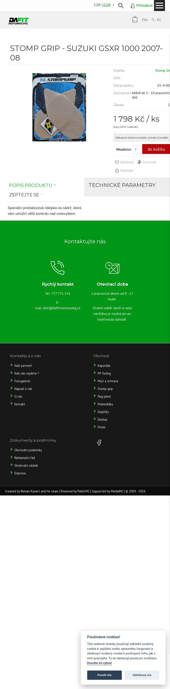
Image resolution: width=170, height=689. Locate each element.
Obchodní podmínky (28, 450)
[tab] (32, 185)
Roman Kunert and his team (39, 491)
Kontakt (19, 404)
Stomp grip (105, 389)
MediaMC (117, 491)
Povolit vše (104, 675)
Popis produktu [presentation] (30, 185)
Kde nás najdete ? (26, 373)
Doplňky (103, 412)
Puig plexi (104, 396)
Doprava (20, 473)
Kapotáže (104, 366)
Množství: (124, 149)
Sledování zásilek (26, 465)
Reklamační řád (24, 458)
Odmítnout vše (142, 675)
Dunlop (102, 419)
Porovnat (146, 162)
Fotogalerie (22, 381)
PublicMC (83, 491)
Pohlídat (124, 170)
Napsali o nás (23, 389)
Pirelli (102, 427)
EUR (107, 4)
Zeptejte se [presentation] (24, 194)
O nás (18, 396)
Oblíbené (124, 162)
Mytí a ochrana (108, 381)
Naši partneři (23, 366)
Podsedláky (105, 404)
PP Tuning (104, 373)
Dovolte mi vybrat (99, 663)
